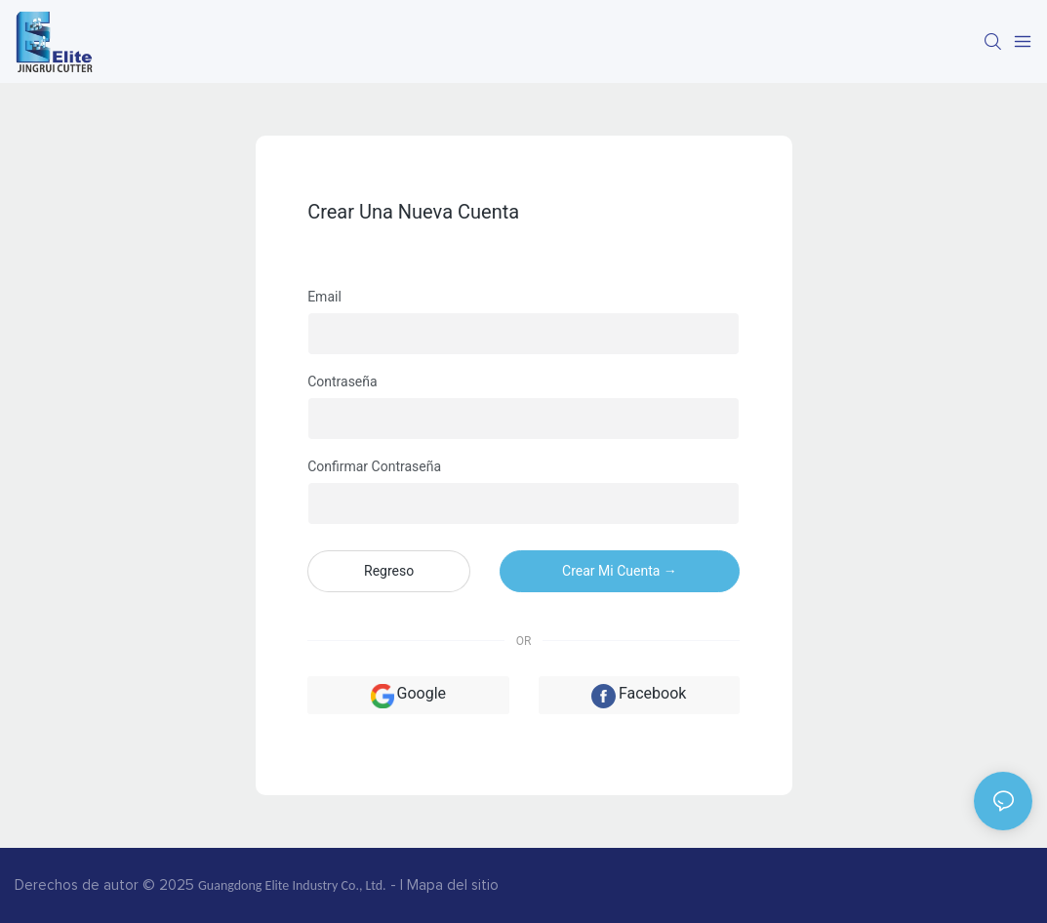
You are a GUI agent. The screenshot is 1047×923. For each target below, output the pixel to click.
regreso (389, 571)
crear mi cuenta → (619, 571)
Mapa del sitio (453, 885)
